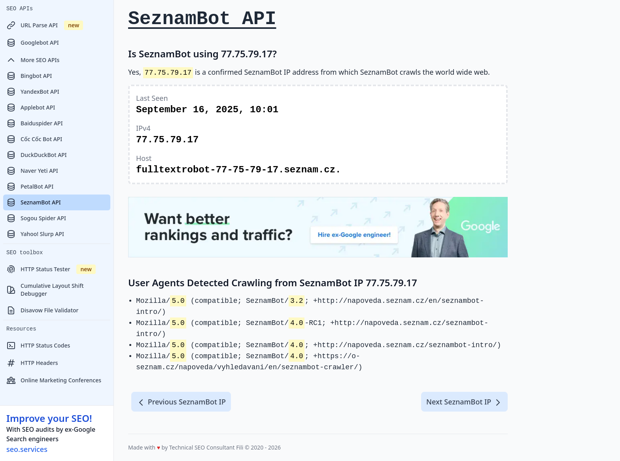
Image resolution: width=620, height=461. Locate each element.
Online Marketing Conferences (53, 380)
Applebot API (30, 107)
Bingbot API (29, 76)
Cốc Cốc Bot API (34, 139)
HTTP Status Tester (51, 269)
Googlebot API (32, 42)
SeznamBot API (33, 202)
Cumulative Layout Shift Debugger (45, 289)
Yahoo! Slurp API (35, 234)
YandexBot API (32, 91)
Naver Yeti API (32, 171)
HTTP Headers (32, 363)
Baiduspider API (34, 123)
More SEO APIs (32, 60)
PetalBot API (29, 186)
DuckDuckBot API (36, 155)
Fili (239, 447)
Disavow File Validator (42, 310)
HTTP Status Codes (38, 345)
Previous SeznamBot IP (181, 402)
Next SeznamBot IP (464, 402)
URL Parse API (44, 25)
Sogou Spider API (36, 218)
